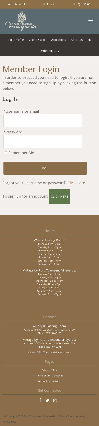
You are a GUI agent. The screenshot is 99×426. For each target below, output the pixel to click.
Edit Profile (16, 40)
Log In (49, 4)
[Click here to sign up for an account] (59, 196)
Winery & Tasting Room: (49, 326)
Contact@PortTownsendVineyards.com (49, 352)
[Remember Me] (6, 152)
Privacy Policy (49, 370)
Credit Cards (37, 40)
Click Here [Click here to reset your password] (76, 182)
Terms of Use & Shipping (49, 375)
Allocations (58, 40)
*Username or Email (21, 111)
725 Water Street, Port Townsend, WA (54, 343)
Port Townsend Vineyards (20, 21)
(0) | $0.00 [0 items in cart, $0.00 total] (81, 4)
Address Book (81, 40)
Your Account (16, 4)
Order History (49, 51)
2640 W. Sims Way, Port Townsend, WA (54, 329)
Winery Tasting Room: (49, 240)
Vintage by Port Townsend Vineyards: (49, 270)
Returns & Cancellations (49, 381)
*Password (12, 132)
